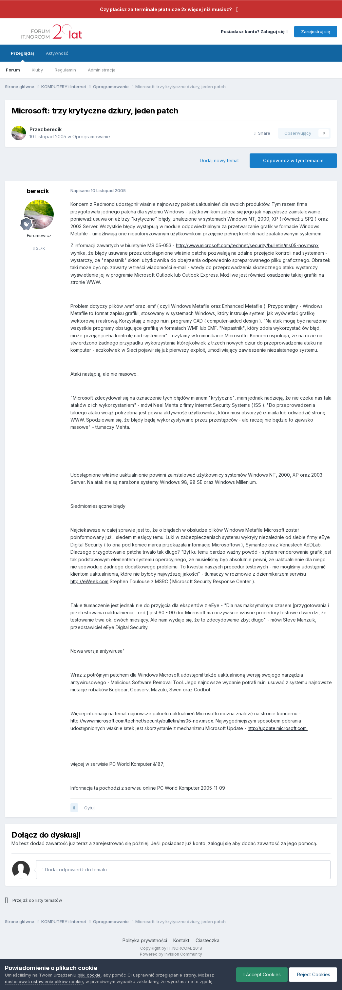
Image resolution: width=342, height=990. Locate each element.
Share (262, 133)
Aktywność (57, 53)
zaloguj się (219, 843)
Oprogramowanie (91, 136)
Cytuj (89, 807)
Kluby (37, 69)
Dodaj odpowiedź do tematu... (76, 869)
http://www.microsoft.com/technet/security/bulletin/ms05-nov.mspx (247, 245)
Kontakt (181, 940)
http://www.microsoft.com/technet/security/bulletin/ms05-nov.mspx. (142, 720)
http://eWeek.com (89, 581)
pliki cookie (89, 975)
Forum (13, 69)
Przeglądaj (22, 56)
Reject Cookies (313, 974)
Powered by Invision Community (171, 954)
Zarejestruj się (315, 31)
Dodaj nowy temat (219, 160)
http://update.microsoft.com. (278, 728)
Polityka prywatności (145, 940)
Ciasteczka (207, 940)
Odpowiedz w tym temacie (293, 160)
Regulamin (65, 69)
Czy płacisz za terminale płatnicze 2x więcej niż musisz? (166, 9)
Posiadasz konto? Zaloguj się (254, 31)
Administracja (102, 69)
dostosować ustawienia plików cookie (44, 981)
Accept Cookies (262, 974)
